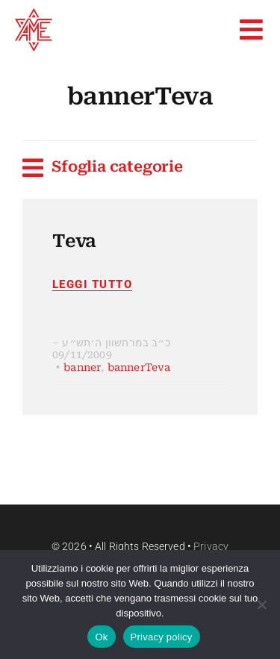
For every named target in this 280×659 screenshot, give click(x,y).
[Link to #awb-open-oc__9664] (251, 30)
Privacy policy (162, 637)
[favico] (33, 14)
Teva (74, 241)
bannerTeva (139, 367)
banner (82, 367)
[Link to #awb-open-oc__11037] (26, 168)
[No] (261, 604)
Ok (101, 637)
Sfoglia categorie (117, 166)
